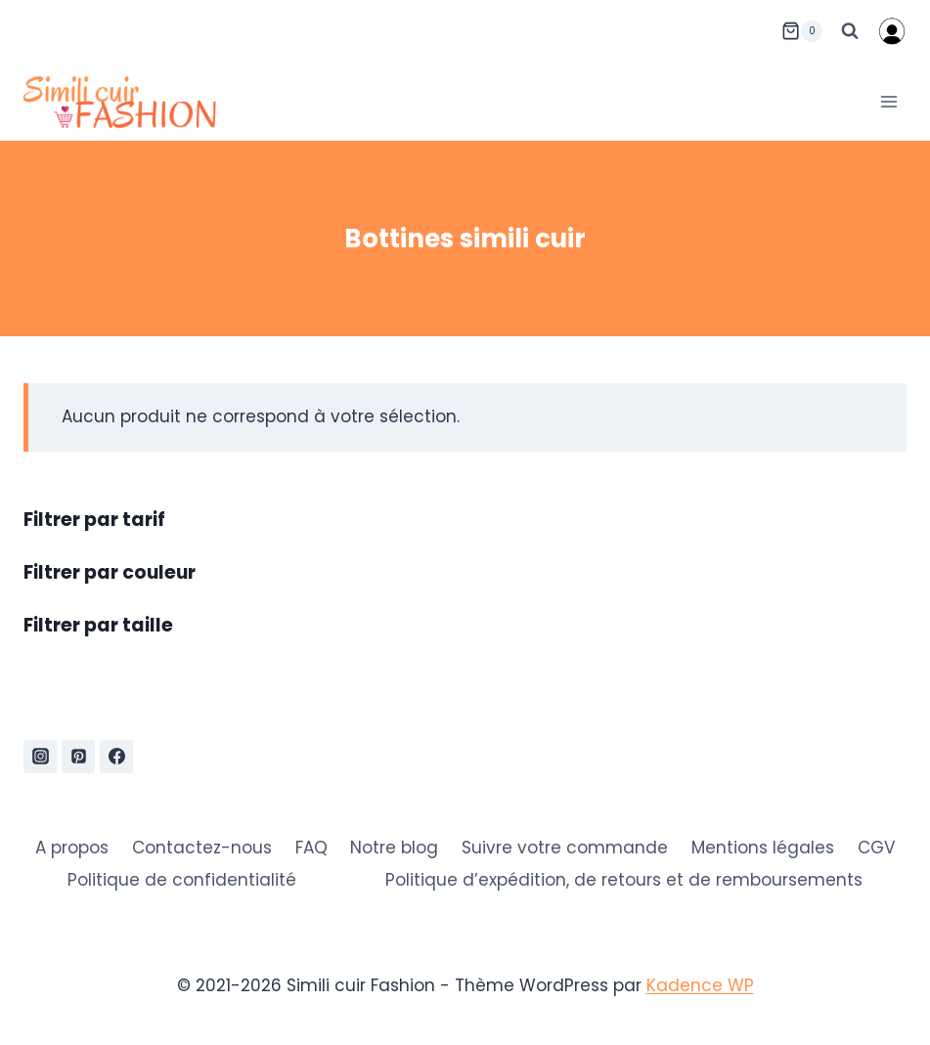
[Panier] (801, 31)
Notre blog (394, 847)
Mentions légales (762, 847)
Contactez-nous (202, 847)
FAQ (311, 847)
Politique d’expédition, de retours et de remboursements (624, 880)
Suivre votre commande (565, 847)
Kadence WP (700, 985)
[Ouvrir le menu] (888, 101)
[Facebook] (116, 756)
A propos (72, 847)
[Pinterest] (78, 756)
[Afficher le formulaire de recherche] (849, 31)
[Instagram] (40, 756)
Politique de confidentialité (181, 880)
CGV (876, 847)
